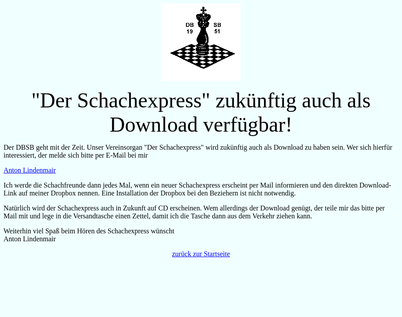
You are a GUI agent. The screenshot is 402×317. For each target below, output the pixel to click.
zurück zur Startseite (201, 254)
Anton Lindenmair (30, 170)
